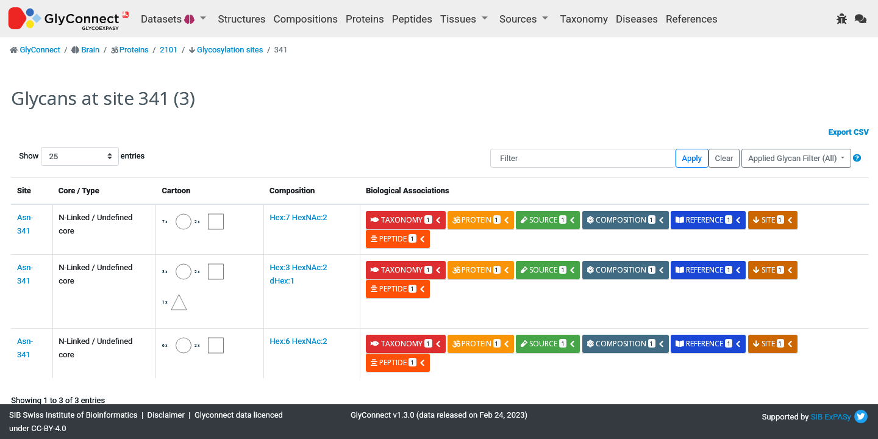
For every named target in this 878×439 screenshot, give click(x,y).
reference (708, 220)
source (548, 220)
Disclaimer (166, 414)
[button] (857, 158)
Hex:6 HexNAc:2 (298, 341)
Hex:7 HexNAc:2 (298, 217)
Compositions (306, 19)
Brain (90, 49)
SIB (817, 416)
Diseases (637, 19)
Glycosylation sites (230, 49)
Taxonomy (584, 19)
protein (481, 220)
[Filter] (582, 158)
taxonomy (406, 220)
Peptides (412, 19)
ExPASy (837, 416)
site (773, 220)
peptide (398, 239)
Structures (242, 19)
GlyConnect (40, 49)
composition (626, 220)
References (692, 19)
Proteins (365, 19)
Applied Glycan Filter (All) (793, 158)
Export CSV (849, 132)
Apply (692, 158)
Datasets (169, 19)
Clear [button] (724, 158)
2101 (168, 49)
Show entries (58, 156)
